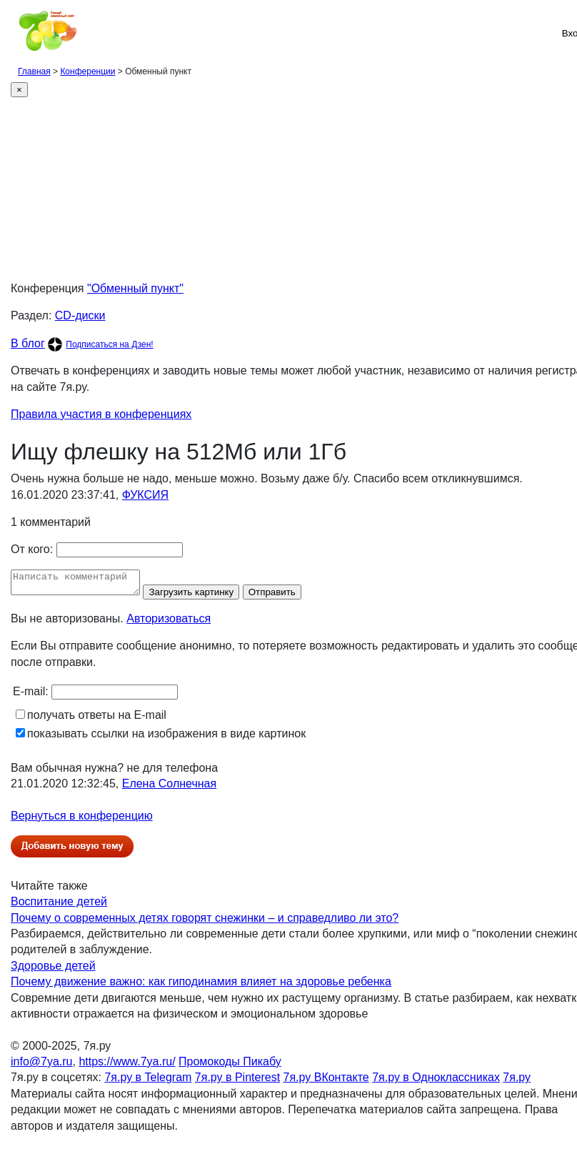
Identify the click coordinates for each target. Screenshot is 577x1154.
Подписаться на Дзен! (109, 344)
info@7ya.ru (42, 1066)
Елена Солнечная (169, 788)
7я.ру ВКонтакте (326, 1081)
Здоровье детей (53, 970)
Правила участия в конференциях (101, 414)
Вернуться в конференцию (82, 820)
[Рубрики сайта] (15, 33)
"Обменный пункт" (135, 288)
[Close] (19, 89)
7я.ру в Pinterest (237, 1081)
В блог (28, 343)
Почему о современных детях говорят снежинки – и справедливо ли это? (204, 922)
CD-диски (80, 315)
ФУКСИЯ (145, 495)
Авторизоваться (168, 623)
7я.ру (517, 1081)
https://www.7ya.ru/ (127, 1066)
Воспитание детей (59, 906)
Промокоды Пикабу (230, 1066)
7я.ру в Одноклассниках (436, 1081)
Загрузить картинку (205, 596)
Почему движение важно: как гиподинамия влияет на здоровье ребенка (201, 986)
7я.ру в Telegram (147, 1081)
